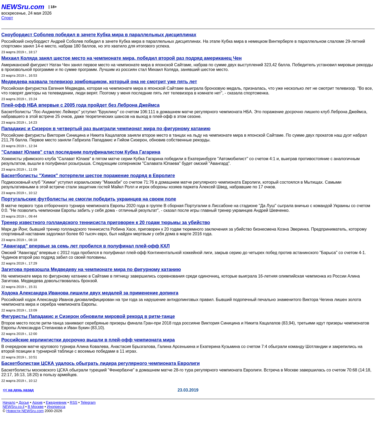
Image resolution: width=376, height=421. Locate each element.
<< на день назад (18, 390)
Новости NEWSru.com (25, 411)
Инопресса (56, 407)
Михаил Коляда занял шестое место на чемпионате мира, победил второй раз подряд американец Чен (121, 58)
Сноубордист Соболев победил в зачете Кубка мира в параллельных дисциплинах (98, 34)
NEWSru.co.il (13, 407)
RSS (73, 402)
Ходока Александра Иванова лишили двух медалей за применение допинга (89, 293)
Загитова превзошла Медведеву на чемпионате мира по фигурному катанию (91, 269)
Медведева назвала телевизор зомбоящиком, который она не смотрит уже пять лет (99, 81)
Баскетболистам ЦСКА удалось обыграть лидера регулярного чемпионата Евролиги (100, 363)
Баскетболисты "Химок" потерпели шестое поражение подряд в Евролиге (88, 175)
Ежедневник (56, 402)
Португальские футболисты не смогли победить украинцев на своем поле (88, 199)
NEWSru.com (22, 7)
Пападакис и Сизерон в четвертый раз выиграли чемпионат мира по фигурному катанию (105, 128)
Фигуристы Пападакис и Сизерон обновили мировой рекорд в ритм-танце (88, 316)
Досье (24, 402)
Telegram (88, 402)
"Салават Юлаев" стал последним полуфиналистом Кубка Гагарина (80, 152)
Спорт (7, 18)
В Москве (36, 407)
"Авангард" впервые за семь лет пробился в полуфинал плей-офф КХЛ (85, 246)
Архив (37, 402)
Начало (9, 402)
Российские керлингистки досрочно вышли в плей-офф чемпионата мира (88, 339)
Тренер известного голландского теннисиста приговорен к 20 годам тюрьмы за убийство (105, 222)
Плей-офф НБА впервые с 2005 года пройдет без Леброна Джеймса (80, 105)
